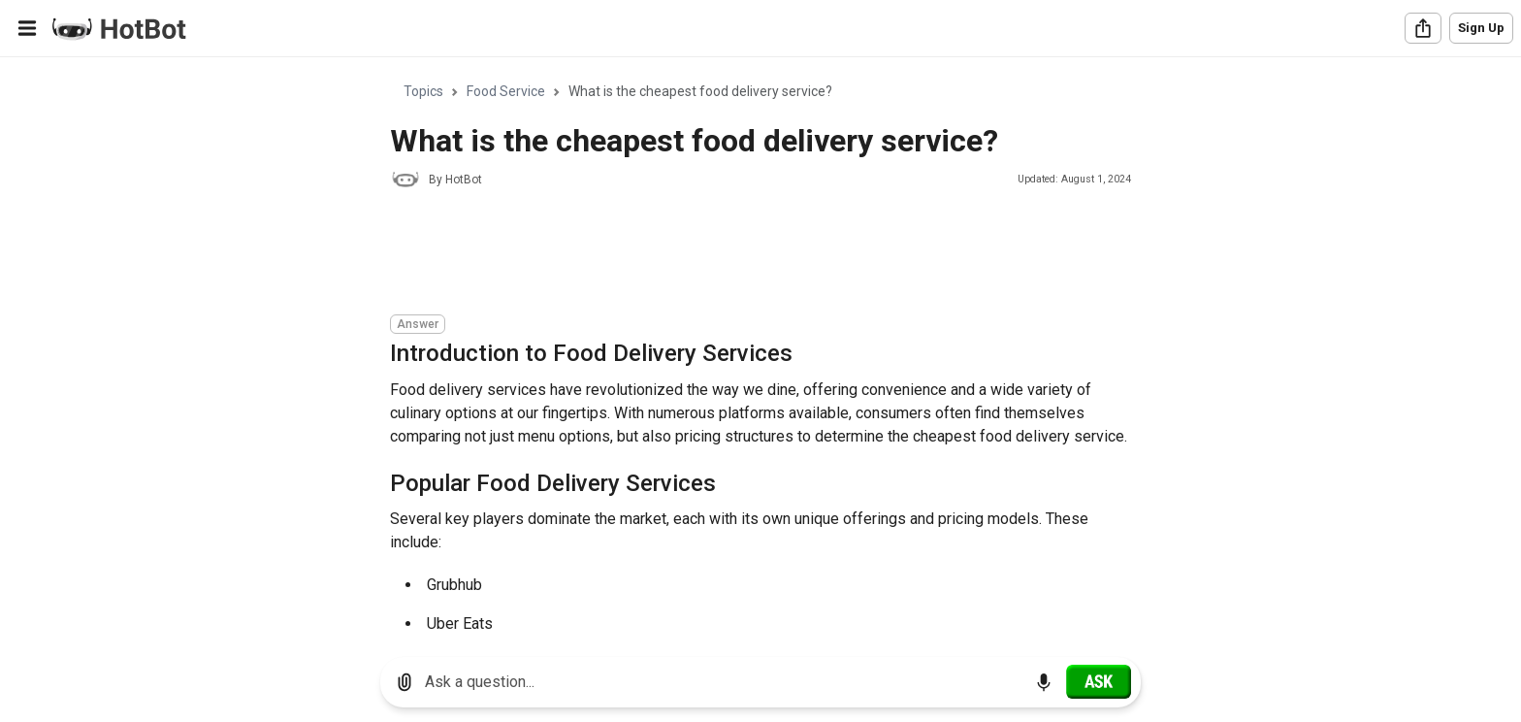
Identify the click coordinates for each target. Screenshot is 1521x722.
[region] (760, 349)
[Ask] (1098, 681)
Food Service (506, 91)
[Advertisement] (743, 254)
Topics (423, 91)
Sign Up (1481, 27)
